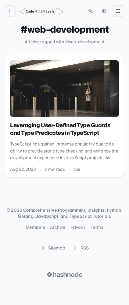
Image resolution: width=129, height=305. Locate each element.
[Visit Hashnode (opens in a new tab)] (64, 274)
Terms (97, 227)
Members (35, 227)
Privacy (78, 227)
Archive (57, 227)
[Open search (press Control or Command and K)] (90, 10)
